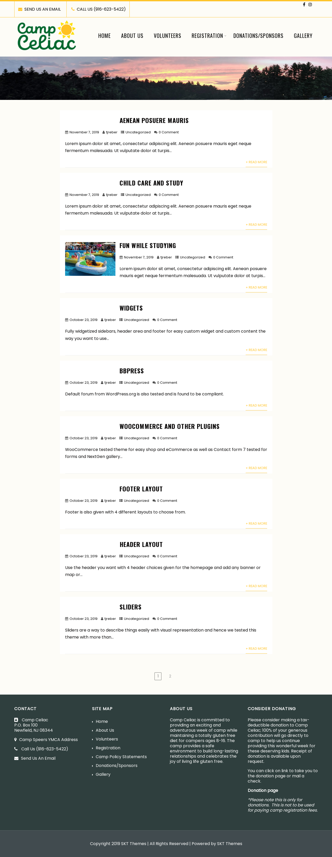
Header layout (141, 544)
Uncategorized (138, 132)
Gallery (303, 35)
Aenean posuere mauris (154, 120)
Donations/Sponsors (258, 35)
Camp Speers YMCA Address (48, 740)
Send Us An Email (35, 758)
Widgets (131, 307)
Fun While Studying (148, 245)
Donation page (263, 790)
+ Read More (256, 162)
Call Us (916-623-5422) (41, 749)
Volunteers (167, 35)
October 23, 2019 (84, 320)
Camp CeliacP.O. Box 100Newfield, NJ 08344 (34, 725)
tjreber (111, 132)
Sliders (131, 606)
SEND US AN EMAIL (39, 9)
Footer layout (141, 488)
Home (104, 35)
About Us (132, 35)
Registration (209, 35)
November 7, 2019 (84, 132)
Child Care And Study (151, 182)
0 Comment (169, 132)
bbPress (132, 370)
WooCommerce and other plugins (170, 426)
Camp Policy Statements (121, 757)
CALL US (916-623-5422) (98, 9)
